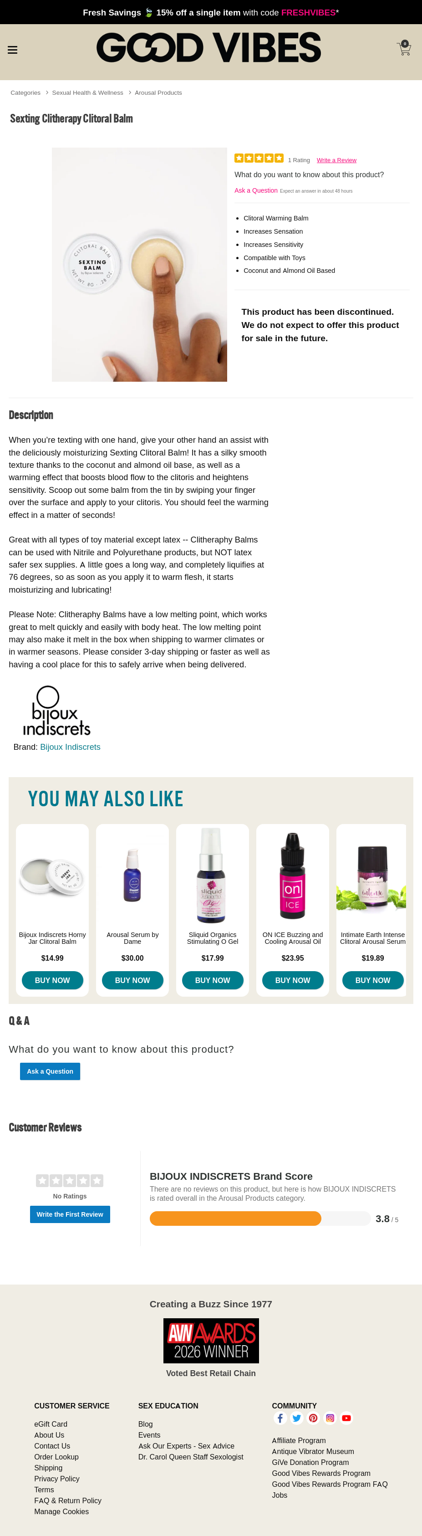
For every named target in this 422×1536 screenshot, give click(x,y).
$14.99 (52, 958)
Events (149, 1434)
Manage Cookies (61, 1511)
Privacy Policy (57, 1478)
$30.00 (133, 958)
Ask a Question (256, 190)
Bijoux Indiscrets (70, 747)
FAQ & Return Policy (68, 1500)
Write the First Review (70, 1214)
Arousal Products (158, 92)
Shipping (48, 1467)
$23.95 (293, 958)
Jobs (279, 1495)
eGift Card (50, 1423)
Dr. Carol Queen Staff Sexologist (191, 1456)
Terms (44, 1489)
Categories (25, 92)
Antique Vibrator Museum (313, 1451)
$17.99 (213, 958)
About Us (49, 1434)
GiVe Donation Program (310, 1462)
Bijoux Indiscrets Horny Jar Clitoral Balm (52, 938)
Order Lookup (56, 1456)
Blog (145, 1423)
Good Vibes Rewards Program (321, 1473)
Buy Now (52, 980)
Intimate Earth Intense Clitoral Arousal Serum (373, 938)
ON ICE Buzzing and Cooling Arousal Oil (293, 938)
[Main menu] (12, 48)
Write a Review (336, 160)
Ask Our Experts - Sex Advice (186, 1445)
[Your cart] (404, 49)
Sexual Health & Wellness (87, 92)
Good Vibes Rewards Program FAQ (329, 1484)
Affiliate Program (298, 1440)
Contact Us (52, 1445)
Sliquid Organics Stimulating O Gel (213, 938)
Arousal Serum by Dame (133, 938)
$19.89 (373, 958)
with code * (211, 12)
